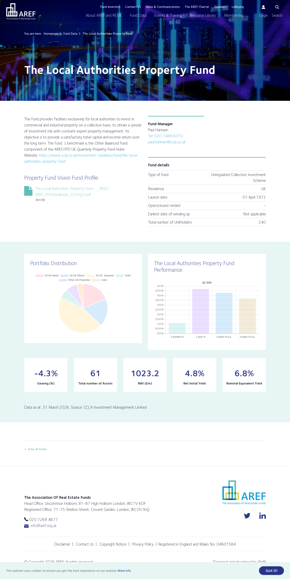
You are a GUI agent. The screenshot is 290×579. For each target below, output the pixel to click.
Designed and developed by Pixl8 (239, 561)
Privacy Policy (143, 544)
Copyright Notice (112, 544)
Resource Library (203, 15)
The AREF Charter (197, 7)
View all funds (37, 449)
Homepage (51, 33)
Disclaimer (62, 544)
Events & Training (167, 15)
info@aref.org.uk (40, 525)
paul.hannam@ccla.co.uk (166, 142)
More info (124, 571)
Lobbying (238, 7)
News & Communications (163, 7)
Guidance (220, 7)
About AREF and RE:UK (104, 15)
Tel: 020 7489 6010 (165, 135)
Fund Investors (110, 7)
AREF (21, 11)
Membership (234, 15)
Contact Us (133, 7)
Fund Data (138, 15)
